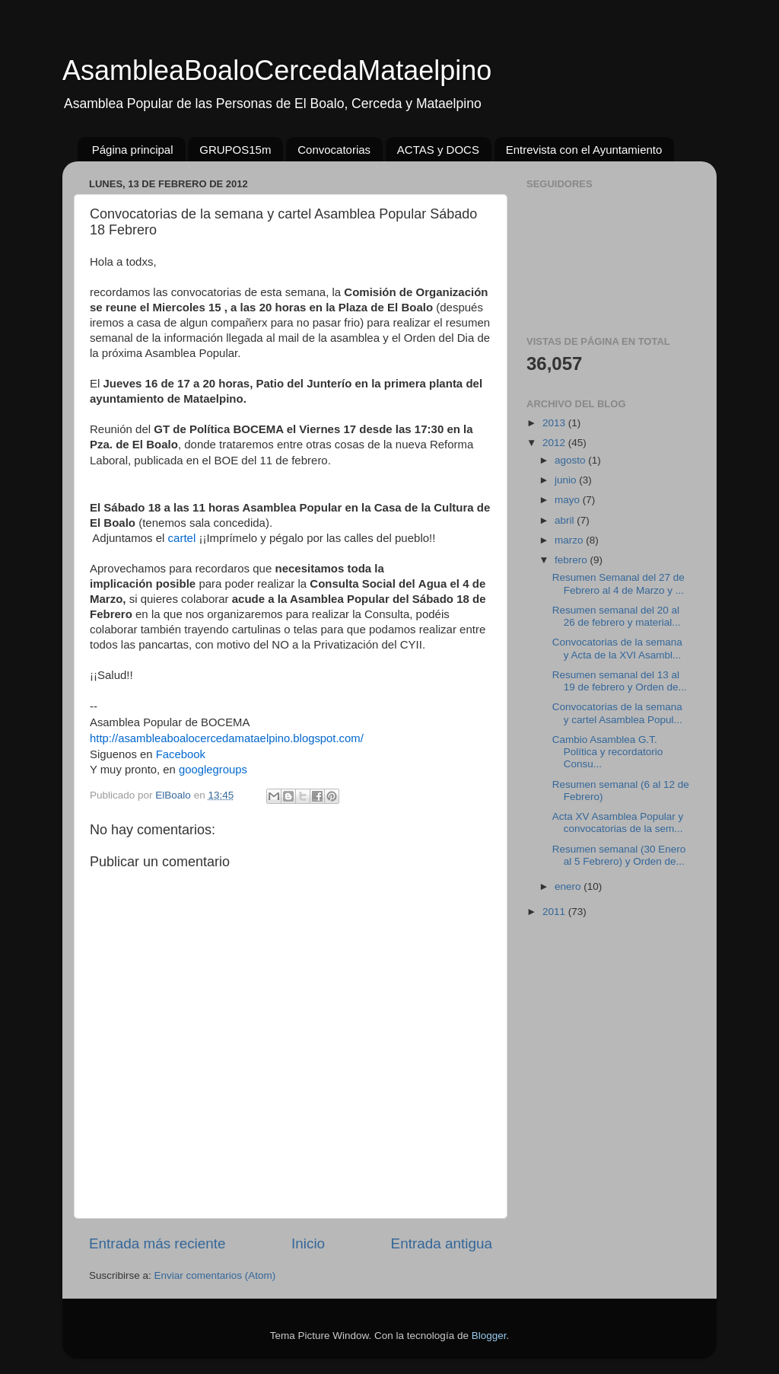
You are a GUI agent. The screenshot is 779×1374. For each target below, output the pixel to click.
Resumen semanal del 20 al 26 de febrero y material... (616, 616)
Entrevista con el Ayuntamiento (584, 149)
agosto (571, 460)
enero (569, 886)
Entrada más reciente (157, 1243)
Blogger (489, 1335)
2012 (555, 442)
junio (567, 480)
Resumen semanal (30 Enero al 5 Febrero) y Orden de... (619, 855)
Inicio (308, 1243)
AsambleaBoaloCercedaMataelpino (276, 70)
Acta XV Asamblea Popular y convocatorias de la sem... (618, 822)
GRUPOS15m (235, 149)
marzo (570, 540)
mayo (569, 499)
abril (566, 520)
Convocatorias (333, 149)
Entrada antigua (441, 1243)
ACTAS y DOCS (438, 149)
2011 (555, 911)
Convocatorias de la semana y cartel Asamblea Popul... (617, 713)
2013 (555, 423)
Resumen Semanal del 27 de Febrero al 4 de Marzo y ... (618, 583)
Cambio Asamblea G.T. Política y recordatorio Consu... (607, 752)
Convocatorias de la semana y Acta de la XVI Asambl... (617, 648)
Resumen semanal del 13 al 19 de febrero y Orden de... (619, 681)
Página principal (132, 149)
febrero (572, 560)
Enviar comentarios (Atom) (215, 1275)
